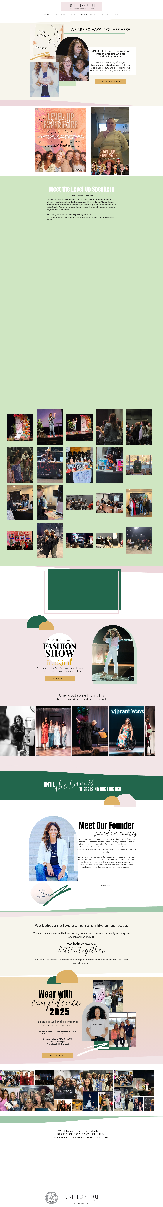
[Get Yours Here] (57, 1055)
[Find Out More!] (60, 678)
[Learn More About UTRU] (110, 81)
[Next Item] (149, 731)
